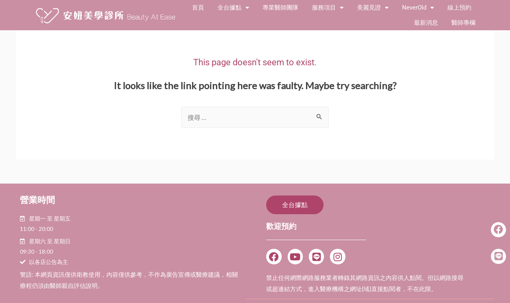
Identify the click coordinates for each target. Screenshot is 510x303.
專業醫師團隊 (280, 7)
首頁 (198, 7)
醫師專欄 (463, 22)
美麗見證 (372, 8)
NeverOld (418, 8)
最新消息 (426, 22)
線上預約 (459, 7)
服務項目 (327, 8)
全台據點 (233, 8)
